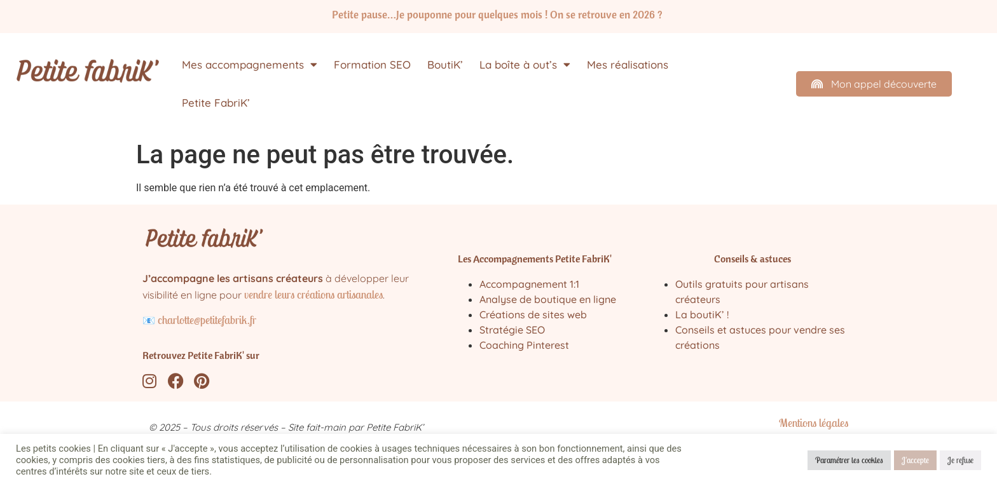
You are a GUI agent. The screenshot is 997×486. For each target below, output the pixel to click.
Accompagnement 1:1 (529, 284)
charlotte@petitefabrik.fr (207, 320)
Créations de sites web (533, 314)
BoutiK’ (445, 64)
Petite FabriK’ (216, 102)
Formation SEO (372, 64)
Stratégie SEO (512, 329)
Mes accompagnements (249, 64)
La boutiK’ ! (702, 314)
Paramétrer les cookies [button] (849, 460)
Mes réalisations (627, 64)
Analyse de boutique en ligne (547, 299)
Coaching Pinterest (524, 345)
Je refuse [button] (960, 460)
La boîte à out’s (524, 64)
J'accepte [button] (915, 460)
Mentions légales (813, 422)
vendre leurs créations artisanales (313, 294)
